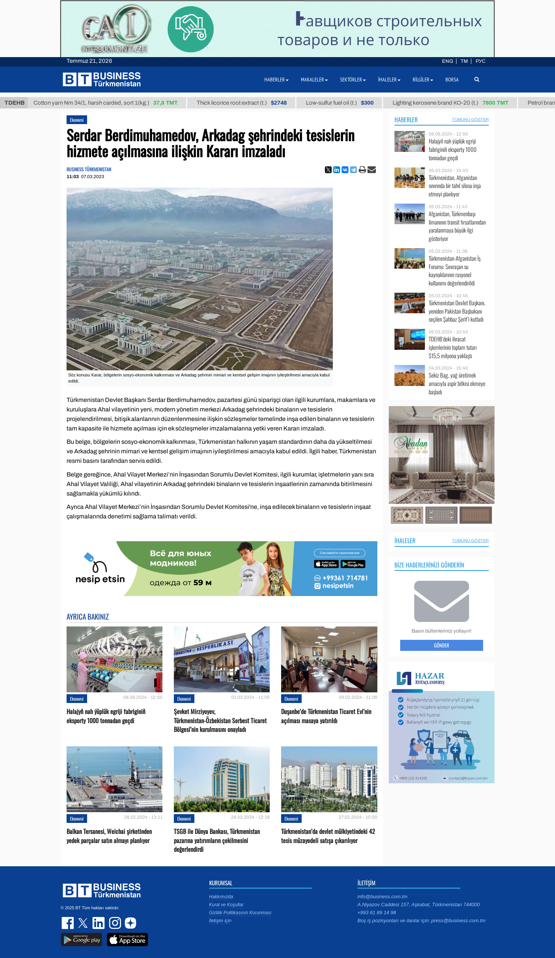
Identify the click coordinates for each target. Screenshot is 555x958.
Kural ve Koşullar (226, 904)
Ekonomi (77, 119)
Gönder (441, 645)
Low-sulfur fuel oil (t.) (349, 103)
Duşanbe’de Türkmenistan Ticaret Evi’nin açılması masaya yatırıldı (326, 716)
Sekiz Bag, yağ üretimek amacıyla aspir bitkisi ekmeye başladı (457, 383)
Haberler (406, 119)
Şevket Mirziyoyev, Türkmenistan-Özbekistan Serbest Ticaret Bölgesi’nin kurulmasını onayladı (220, 720)
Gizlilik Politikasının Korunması (240, 912)
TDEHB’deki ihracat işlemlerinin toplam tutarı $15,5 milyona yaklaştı (453, 347)
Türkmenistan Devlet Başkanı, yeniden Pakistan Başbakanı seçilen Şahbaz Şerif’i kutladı (457, 311)
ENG (447, 61)
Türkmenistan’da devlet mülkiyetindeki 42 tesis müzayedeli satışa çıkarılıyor (328, 836)
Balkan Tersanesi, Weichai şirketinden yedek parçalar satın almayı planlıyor (109, 836)
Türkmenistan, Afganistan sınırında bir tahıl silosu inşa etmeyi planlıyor (455, 186)
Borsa (452, 79)
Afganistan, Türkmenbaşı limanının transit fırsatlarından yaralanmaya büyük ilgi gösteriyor (457, 226)
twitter (83, 923)
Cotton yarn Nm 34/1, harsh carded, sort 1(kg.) (115, 103)
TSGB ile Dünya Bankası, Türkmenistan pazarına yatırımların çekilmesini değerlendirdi (217, 840)
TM (464, 61)
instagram (114, 923)
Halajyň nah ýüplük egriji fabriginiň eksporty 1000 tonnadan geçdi (106, 716)
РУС (480, 61)
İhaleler (404, 540)
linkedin (99, 923)
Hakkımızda (221, 896)
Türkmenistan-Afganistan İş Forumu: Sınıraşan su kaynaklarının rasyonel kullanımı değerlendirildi (454, 270)
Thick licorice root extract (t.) (251, 103)
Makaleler (314, 79)
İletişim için (220, 920)
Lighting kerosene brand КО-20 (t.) (460, 103)
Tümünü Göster (470, 119)
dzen (129, 923)
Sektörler (353, 79)
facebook (68, 923)
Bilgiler (423, 79)
